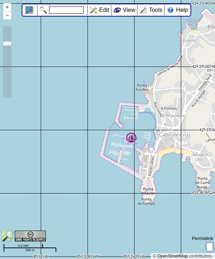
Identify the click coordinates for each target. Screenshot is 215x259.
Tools (155, 10)
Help (182, 10)
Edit (104, 10)
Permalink (202, 238)
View (129, 10)
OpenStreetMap (172, 256)
